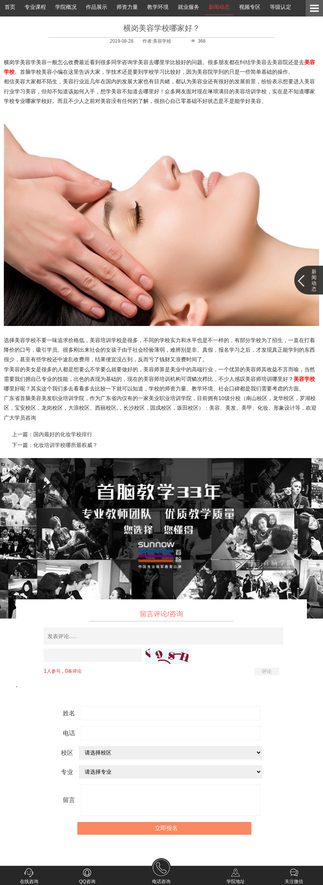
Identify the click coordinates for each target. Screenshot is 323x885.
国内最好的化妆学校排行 (62, 434)
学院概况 (66, 7)
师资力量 (127, 7)
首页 (10, 7)
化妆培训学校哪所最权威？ (65, 445)
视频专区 (250, 7)
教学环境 (158, 7)
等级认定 (280, 7)
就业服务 (188, 7)
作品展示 (96, 7)
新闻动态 (219, 7)
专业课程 (35, 7)
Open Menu (314, 8)
